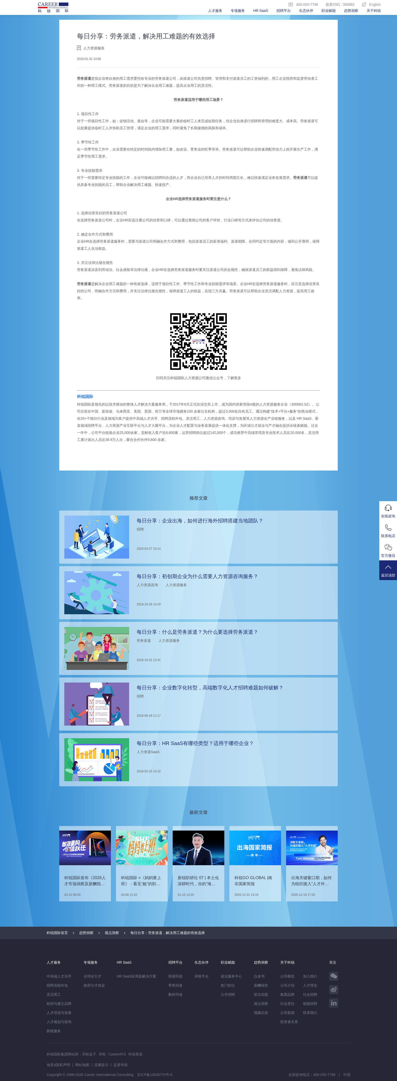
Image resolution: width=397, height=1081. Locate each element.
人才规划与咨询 (59, 1022)
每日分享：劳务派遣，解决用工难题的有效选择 (167, 933)
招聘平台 (283, 11)
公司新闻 (287, 1013)
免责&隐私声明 (58, 1065)
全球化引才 (92, 976)
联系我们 (310, 1013)
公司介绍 (287, 985)
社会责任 (287, 1004)
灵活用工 (54, 994)
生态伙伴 (306, 11)
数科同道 (175, 994)
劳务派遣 (84, 78)
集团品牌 (287, 994)
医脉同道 (175, 976)
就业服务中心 (231, 976)
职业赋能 (329, 11)
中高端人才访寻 (59, 976)
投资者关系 (289, 1022)
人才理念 (310, 985)
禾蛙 (102, 1054)
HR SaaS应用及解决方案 (136, 976)
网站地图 (82, 1065)
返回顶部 (388, 570)
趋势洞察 (351, 11)
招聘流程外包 (57, 985)
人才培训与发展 (59, 1013)
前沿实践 (261, 994)
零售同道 (175, 985)
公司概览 (287, 976)
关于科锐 (374, 11)
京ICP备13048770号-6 (154, 1075)
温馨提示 (101, 1065)
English (371, 4)
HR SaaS (260, 11)
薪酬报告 (261, 985)
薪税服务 (54, 1031)
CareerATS (117, 1054)
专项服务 (238, 11)
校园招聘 (310, 1004)
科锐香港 (135, 1054)
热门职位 (228, 985)
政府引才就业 (94, 985)
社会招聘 (310, 994)
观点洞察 (112, 933)
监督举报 (120, 1065)
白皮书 (259, 976)
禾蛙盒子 (89, 1054)
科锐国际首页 (57, 933)
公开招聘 (228, 994)
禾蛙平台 (201, 976)
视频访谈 (261, 1013)
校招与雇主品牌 (59, 1004)
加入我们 (310, 976)
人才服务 (215, 11)
